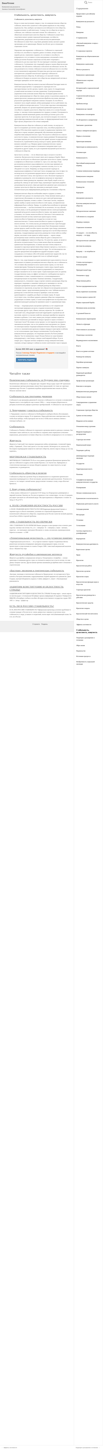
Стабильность (17, 426)
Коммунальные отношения (85, 182)
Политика (79, 474)
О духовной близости (83, 313)
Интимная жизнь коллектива (85, 308)
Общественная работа (83, 281)
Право (78, 555)
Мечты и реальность (83, 69)
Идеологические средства (84, 603)
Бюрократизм (80, 538)
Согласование (80, 525)
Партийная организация (84, 362)
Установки (79, 520)
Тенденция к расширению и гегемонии (87, 1447)
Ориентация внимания (83, 141)
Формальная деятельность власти (87, 504)
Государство (80, 463)
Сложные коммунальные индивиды (88, 171)
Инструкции (80, 514)
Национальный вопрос (83, 445)
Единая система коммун (84, 415)
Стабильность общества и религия (28, 473)
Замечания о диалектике (84, 125)
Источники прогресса (83, 656)
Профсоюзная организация (85, 381)
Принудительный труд (83, 270)
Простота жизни (81, 257)
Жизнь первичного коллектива (86, 292)
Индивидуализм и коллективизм (87, 340)
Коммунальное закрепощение (86, 319)
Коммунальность (81, 158)
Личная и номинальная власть (86, 493)
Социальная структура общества (87, 410)
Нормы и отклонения (83, 136)
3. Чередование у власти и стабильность (31, 410)
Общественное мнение (83, 397)
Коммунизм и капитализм (84, 64)
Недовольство (81, 651)
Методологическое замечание (86, 211)
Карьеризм (79, 192)
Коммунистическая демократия (86, 391)
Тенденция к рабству (83, 450)
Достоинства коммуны (83, 246)
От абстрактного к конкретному (86, 120)
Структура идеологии (83, 590)
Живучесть (15, 440)
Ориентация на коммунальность (87, 147)
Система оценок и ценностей (85, 297)
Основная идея (81, 152)
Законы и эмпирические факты (86, 131)
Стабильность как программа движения (31, 396)
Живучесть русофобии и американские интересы (36, 554)
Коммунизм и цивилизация (85, 75)
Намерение (80, 32)
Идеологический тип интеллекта (87, 614)
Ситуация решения (82, 509)
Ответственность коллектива (85, 329)
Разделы (44, 624)
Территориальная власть (84, 469)
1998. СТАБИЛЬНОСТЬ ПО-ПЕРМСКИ (31, 521)
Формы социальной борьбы (85, 302)
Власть (78, 346)
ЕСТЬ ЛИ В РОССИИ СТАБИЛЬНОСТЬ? (32, 606)
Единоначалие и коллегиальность (87, 498)
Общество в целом (82, 619)
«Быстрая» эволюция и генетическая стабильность (37, 570)
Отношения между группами (85, 426)
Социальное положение (84, 227)
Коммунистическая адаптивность (87, 544)
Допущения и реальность (84, 198)
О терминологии (81, 38)
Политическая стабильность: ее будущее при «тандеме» (40, 380)
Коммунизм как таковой (84, 109)
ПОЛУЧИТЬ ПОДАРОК (26, 360)
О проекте (36, 624)
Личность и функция (83, 324)
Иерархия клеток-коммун (84, 421)
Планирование (81, 487)
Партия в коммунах (82, 367)
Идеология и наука (82, 576)
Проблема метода (82, 103)
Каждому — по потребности (85, 251)
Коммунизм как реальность (85, 21)
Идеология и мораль (83, 608)
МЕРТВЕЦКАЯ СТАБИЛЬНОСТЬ (28, 456)
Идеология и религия (83, 571)
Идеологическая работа (84, 566)
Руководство (80, 187)
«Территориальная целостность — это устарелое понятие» (41, 538)
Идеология (79, 560)
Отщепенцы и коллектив (84, 335)
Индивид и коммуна (82, 222)
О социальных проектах (84, 51)
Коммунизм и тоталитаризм (85, 114)
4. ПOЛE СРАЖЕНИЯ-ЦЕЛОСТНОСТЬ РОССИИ (36, 505)
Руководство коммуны (83, 357)
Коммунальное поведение (84, 176)
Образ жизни (80, 645)
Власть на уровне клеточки (85, 351)
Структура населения (83, 439)
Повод (78, 27)
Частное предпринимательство (86, 286)
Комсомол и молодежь (83, 386)
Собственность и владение (85, 216)
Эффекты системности (83, 624)
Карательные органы (83, 549)
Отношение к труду (82, 275)
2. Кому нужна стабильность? (25, 489)
